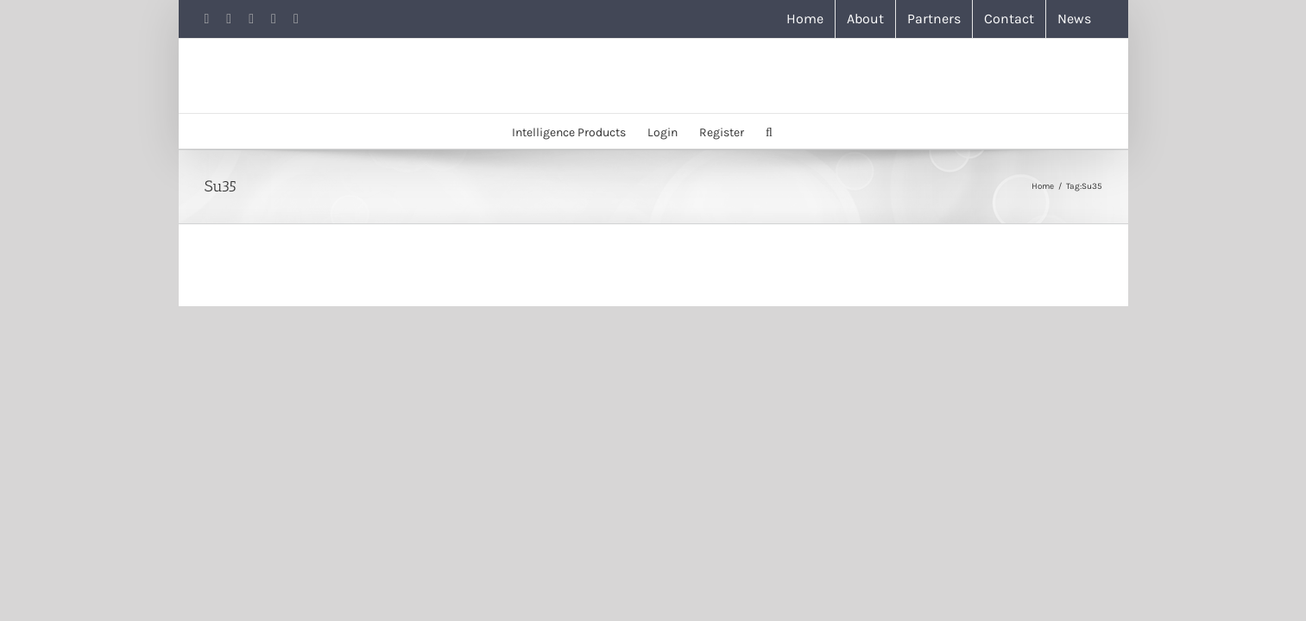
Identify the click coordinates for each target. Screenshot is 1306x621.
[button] (806, 131)
